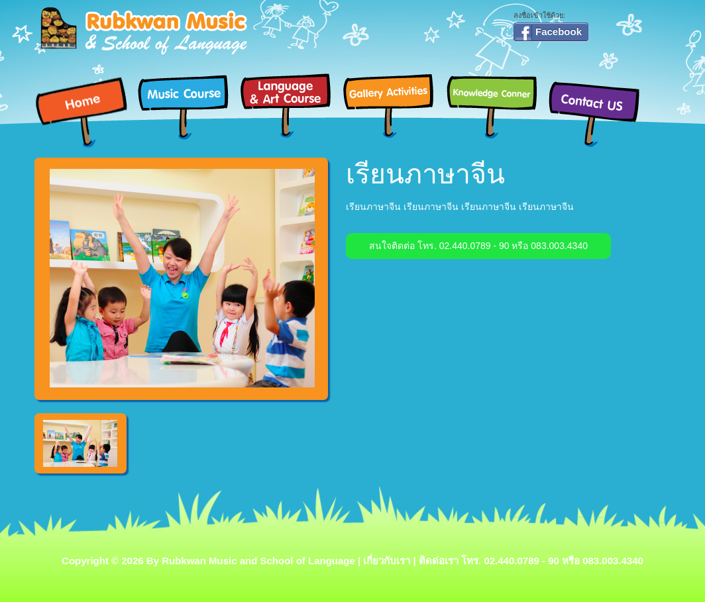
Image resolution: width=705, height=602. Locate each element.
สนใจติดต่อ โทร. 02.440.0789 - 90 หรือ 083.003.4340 (478, 245)
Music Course (188, 105)
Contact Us (599, 112)
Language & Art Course (291, 105)
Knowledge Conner (496, 105)
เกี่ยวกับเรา (386, 560)
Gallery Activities (394, 105)
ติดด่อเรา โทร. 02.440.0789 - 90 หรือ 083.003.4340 (531, 560)
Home (85, 112)
